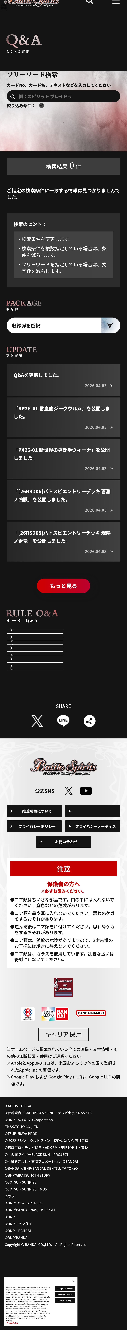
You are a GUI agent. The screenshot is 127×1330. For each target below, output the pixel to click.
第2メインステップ (34, 684)
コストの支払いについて (37, 703)
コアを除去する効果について (37, 740)
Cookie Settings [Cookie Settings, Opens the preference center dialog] (65, 1300)
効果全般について (33, 721)
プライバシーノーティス (95, 904)
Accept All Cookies (65, 1288)
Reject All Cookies (65, 1294)
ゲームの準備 (29, 647)
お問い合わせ (66, 919)
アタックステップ (91, 665)
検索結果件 (63, 174)
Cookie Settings (95, 888)
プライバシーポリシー (37, 904)
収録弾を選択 (26, 334)
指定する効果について (95, 721)
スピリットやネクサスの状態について (95, 703)
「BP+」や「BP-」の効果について (95, 740)
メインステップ (31, 665)
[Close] (73, 1281)
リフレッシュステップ (95, 647)
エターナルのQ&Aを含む (70, 108)
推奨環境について (37, 888)
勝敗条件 (83, 684)
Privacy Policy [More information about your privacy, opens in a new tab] (12, 1323)
